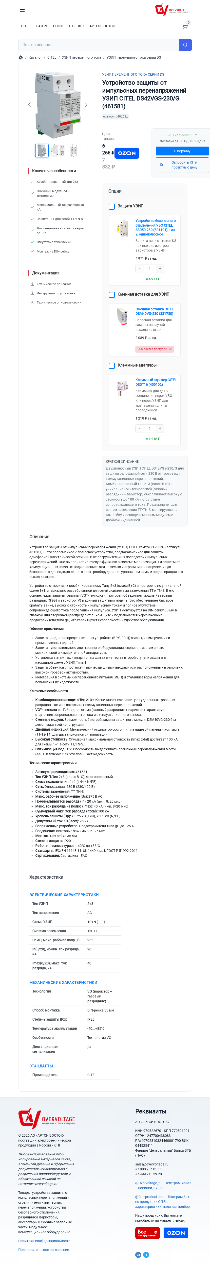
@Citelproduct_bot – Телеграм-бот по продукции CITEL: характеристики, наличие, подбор (162, 1200)
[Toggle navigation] (22, 10)
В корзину (182, 151)
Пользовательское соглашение (43, 1248)
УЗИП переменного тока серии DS (133, 74)
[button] (41, 151)
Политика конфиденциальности (44, 1240)
